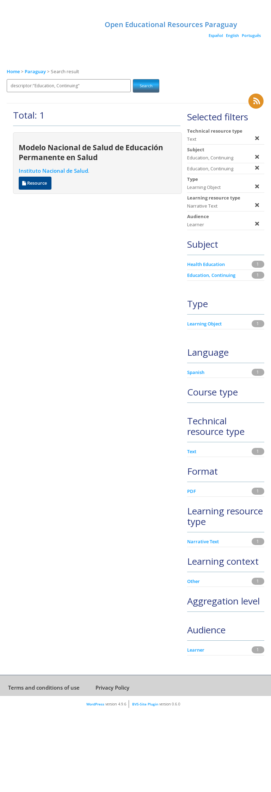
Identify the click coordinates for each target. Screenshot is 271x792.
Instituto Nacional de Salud (53, 171)
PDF (191, 491)
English (232, 35)
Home (13, 72)
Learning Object (204, 324)
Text (191, 451)
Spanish (195, 372)
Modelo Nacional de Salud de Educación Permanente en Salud (91, 152)
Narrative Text (203, 541)
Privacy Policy (112, 687)
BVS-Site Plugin (145, 704)
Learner (195, 650)
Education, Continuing (211, 275)
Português (251, 35)
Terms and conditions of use (44, 687)
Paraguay (36, 72)
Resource (35, 183)
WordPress (95, 704)
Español (216, 35)
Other (193, 581)
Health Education (206, 264)
